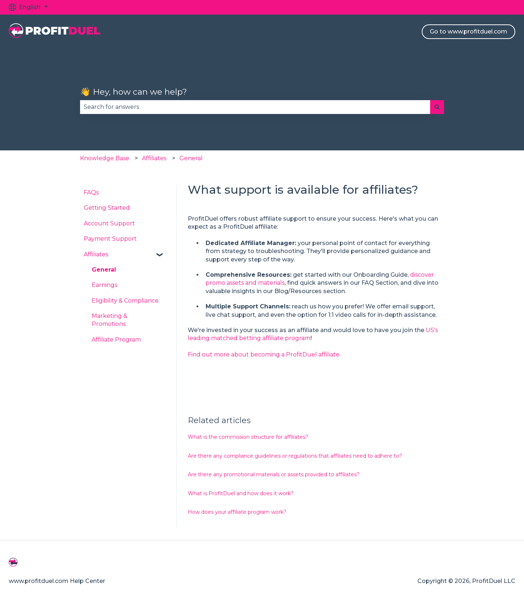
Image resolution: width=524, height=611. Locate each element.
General (191, 158)
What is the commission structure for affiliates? (248, 437)
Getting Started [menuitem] (107, 207)
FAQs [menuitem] (91, 192)
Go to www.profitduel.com (468, 31)
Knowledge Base (104, 158)
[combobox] (255, 107)
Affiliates (154, 158)
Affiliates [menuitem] (96, 254)
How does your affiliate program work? (237, 512)
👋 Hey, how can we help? (133, 92)
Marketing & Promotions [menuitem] (109, 319)
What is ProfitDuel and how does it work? (241, 493)
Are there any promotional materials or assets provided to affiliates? (274, 474)
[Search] (437, 107)
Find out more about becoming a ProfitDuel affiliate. (264, 354)
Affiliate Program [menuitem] (116, 339)
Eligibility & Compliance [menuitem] (125, 300)
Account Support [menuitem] (109, 223)
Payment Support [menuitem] (110, 238)
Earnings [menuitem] (104, 284)
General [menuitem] (104, 269)
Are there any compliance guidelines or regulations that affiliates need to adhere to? (295, 456)
